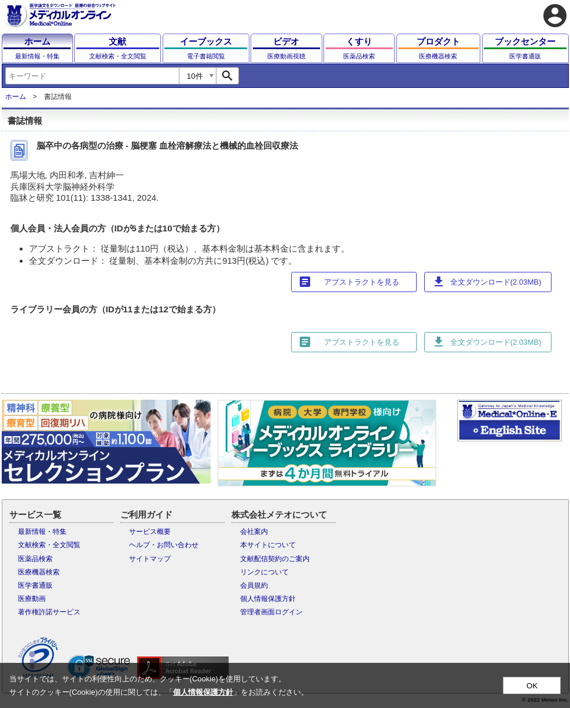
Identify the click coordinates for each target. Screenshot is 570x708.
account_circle (555, 16)
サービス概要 (150, 532)
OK (532, 685)
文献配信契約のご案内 (275, 559)
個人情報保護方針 (268, 599)
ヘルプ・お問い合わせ (163, 545)
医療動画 (32, 599)
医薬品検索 (35, 559)
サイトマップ (150, 559)
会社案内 (254, 532)
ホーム (15, 97)
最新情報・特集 (42, 532)
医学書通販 (35, 585)
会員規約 (254, 585)
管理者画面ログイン (271, 612)
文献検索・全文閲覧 (49, 545)
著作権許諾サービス (49, 612)
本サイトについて (268, 545)
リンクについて (264, 572)
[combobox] (92, 75)
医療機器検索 (39, 572)
